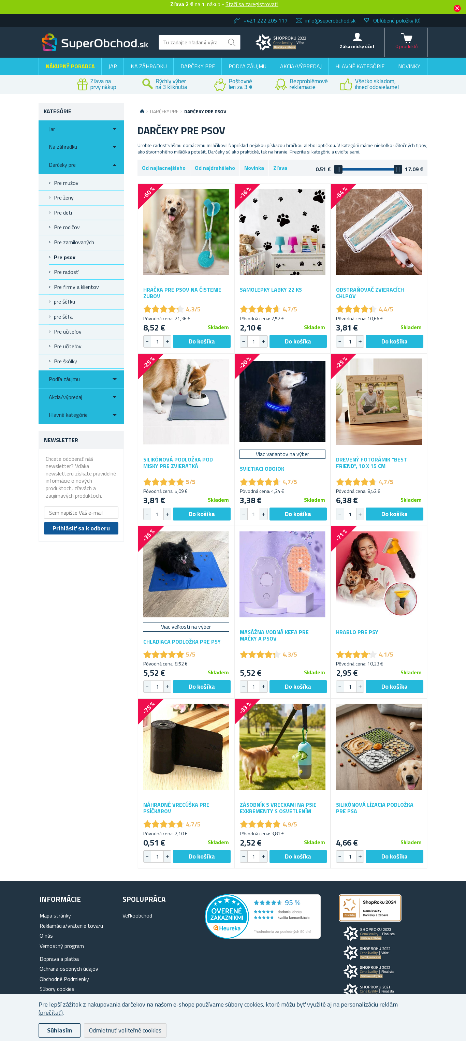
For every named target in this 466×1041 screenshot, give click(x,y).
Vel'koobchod (137, 915)
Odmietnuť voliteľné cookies (125, 1030)
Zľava (280, 168)
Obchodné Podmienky (64, 979)
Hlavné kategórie (359, 66)
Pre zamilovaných (74, 242)
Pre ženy (64, 197)
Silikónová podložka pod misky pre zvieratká (178, 462)
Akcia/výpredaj (301, 66)
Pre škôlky (65, 361)
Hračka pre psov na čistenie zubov (182, 293)
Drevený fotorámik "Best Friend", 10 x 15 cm (371, 462)
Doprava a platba (59, 959)
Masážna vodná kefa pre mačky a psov (274, 635)
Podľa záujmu (247, 66)
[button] (167, 341)
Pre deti (63, 212)
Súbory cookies (57, 989)
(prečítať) (51, 1012)
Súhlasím (59, 1030)
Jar (112, 66)
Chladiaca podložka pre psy (182, 642)
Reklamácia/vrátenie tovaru (71, 926)
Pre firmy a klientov (76, 287)
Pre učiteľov (68, 331)
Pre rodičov (67, 227)
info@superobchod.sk (330, 20)
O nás (46, 936)
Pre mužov (66, 183)
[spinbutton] (157, 341)
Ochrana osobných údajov (69, 969)
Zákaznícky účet (357, 46)
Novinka (254, 168)
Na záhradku (149, 66)
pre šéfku (64, 301)
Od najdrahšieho (215, 168)
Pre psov (64, 257)
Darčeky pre (197, 66)
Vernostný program (62, 946)
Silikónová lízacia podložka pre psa (374, 808)
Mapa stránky (55, 915)
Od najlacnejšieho (164, 168)
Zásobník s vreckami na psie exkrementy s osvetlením (278, 808)
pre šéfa (63, 316)
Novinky (409, 66)
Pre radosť (66, 272)
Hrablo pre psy (357, 632)
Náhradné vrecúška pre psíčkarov (176, 808)
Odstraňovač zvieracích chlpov (370, 293)
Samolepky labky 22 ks (271, 290)
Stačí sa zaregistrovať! (251, 4)
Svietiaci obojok (262, 469)
